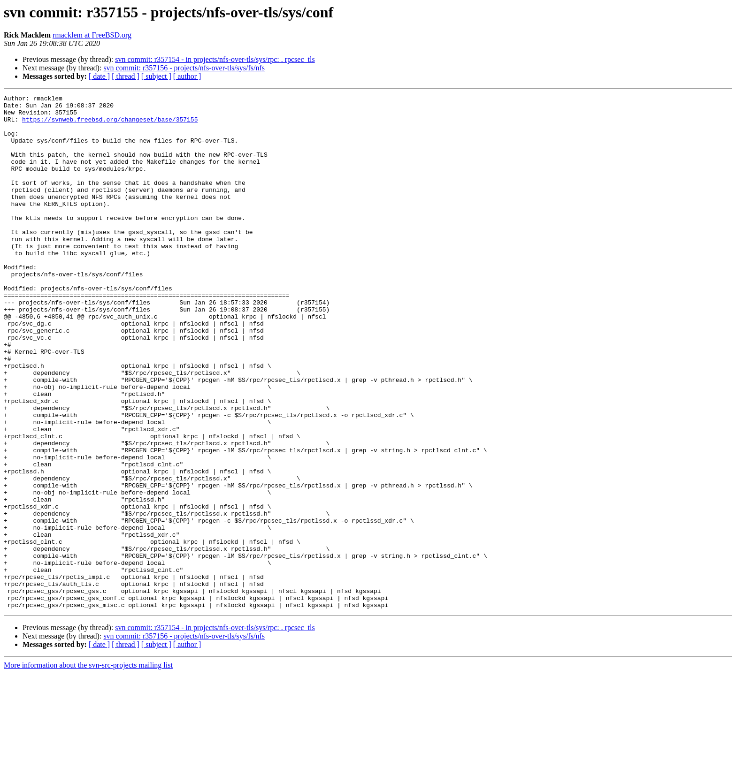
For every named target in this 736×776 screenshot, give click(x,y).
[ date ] (99, 76)
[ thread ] (125, 76)
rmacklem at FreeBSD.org (92, 35)
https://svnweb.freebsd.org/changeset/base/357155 (110, 125)
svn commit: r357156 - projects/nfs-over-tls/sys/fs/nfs (184, 68)
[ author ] (187, 76)
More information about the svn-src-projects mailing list (88, 768)
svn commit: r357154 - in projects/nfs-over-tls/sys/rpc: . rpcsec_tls (214, 59)
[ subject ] (156, 76)
